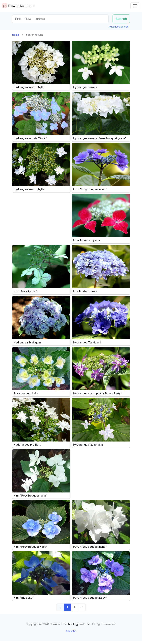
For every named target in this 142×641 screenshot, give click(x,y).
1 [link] (67, 607)
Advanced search (118, 26)
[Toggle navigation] (135, 6)
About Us (71, 631)
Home (15, 34)
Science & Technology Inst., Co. (70, 624)
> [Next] (82, 607)
